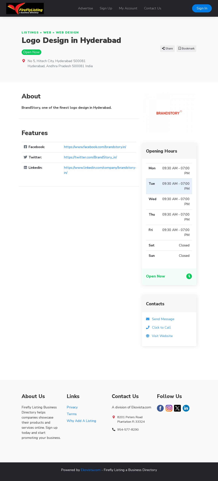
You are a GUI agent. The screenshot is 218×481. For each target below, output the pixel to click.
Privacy (72, 407)
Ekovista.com (91, 470)
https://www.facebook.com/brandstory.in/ (95, 147)
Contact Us (152, 8)
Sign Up (106, 8)
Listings (30, 32)
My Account (128, 8)
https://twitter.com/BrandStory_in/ (90, 157)
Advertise (85, 8)
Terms (72, 414)
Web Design (67, 32)
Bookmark (187, 48)
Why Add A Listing (81, 421)
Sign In (202, 8)
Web (47, 32)
